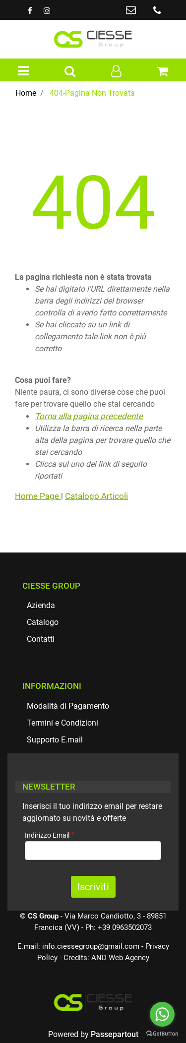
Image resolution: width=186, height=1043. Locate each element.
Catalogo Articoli (96, 496)
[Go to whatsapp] (162, 1014)
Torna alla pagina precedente (89, 416)
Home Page (38, 496)
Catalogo (43, 622)
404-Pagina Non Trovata (92, 93)
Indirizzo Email (49, 835)
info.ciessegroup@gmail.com (90, 946)
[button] (70, 71)
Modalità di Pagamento (68, 706)
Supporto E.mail (55, 739)
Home (25, 93)
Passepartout (114, 1034)
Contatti (41, 639)
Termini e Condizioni (62, 723)
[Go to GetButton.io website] (162, 1033)
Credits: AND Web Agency (106, 957)
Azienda (41, 605)
